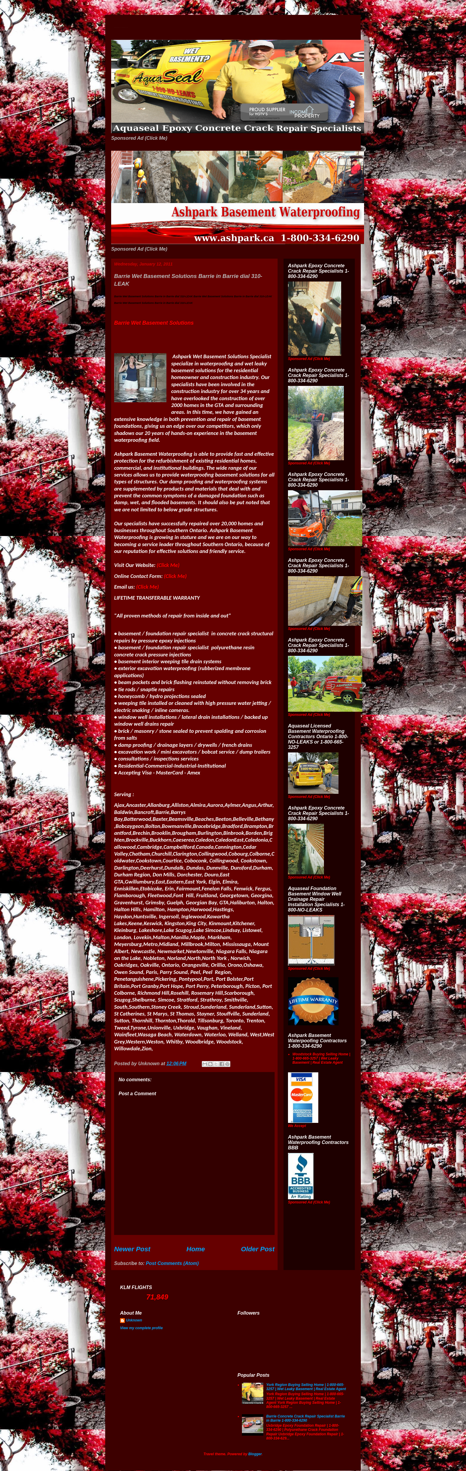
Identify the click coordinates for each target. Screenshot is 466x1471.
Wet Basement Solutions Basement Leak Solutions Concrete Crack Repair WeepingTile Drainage (121, 27)
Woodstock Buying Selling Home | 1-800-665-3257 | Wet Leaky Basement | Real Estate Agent (321, 1058)
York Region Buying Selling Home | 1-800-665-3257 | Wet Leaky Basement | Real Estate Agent (306, 1387)
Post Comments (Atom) (172, 1263)
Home (195, 1249)
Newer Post (132, 1249)
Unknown (134, 1320)
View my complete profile (141, 1328)
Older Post (258, 1249)
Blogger (255, 1454)
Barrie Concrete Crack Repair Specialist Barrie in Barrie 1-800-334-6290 (305, 1418)
